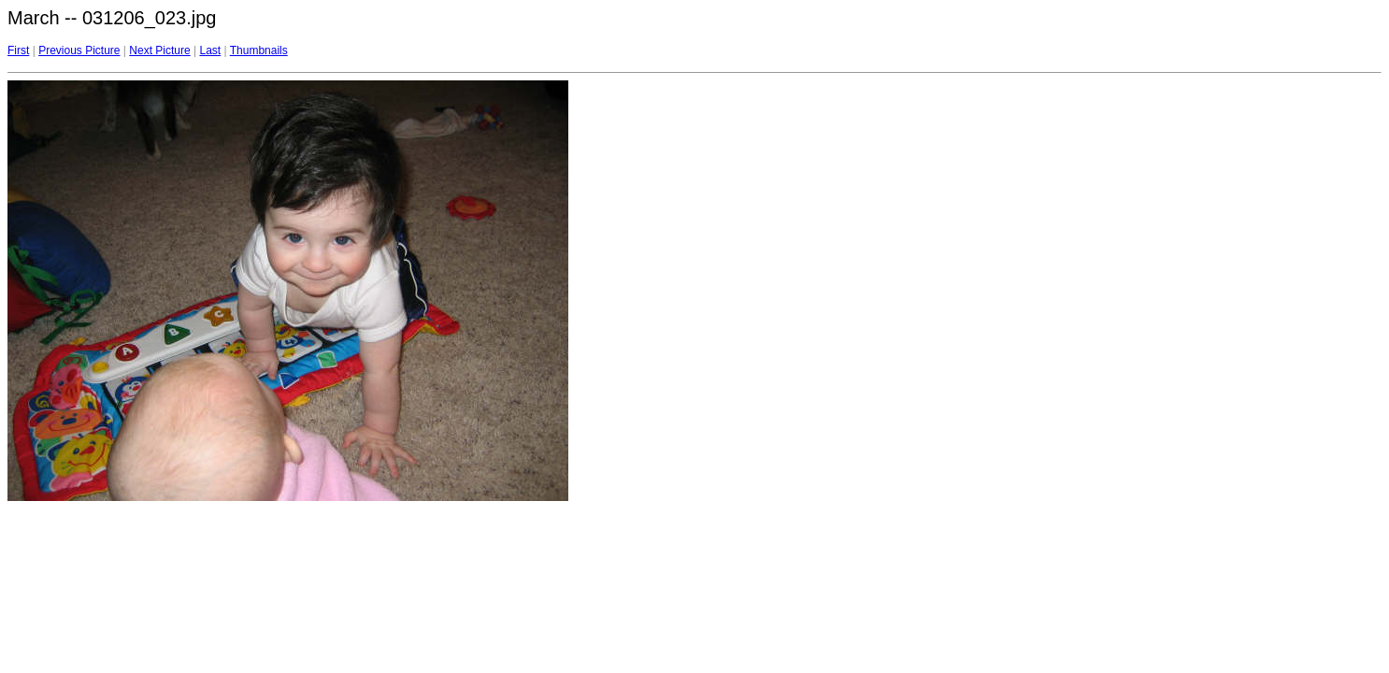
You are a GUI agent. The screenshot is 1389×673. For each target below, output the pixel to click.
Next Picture (159, 50)
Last (210, 50)
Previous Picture (79, 50)
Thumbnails (259, 50)
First (18, 50)
